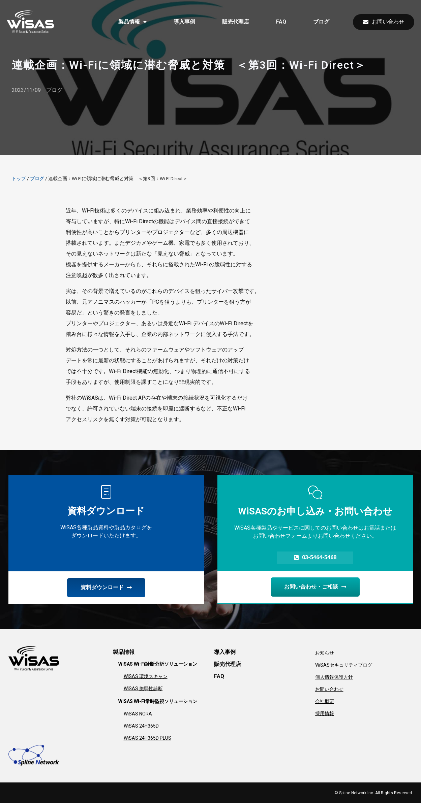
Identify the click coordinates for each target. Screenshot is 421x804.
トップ (19, 178)
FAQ (281, 22)
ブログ (321, 22)
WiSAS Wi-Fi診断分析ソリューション (157, 665)
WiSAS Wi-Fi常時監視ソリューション (157, 702)
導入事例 (184, 22)
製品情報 (132, 22)
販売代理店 (235, 22)
